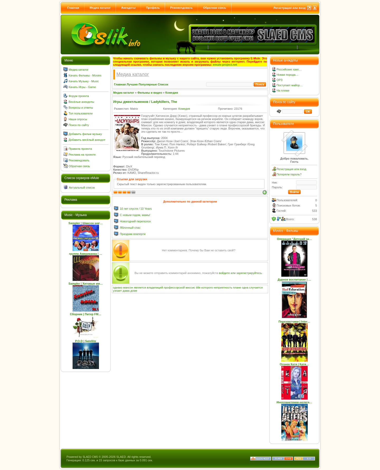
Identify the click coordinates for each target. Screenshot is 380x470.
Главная (73, 7)
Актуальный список (82, 187)
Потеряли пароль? (289, 174)
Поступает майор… (290, 85)
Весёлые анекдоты (81, 101)
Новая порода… (287, 74)
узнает (117, 290)
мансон (128, 287)
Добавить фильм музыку (85, 134)
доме (133, 290)
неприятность (223, 287)
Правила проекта (80, 148)
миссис (190, 287)
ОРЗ (279, 79)
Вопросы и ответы (81, 107)
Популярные (148, 84)
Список (163, 84)
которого (207, 287)
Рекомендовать (181, 7)
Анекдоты (128, 7)
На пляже (283, 90)
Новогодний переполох (135, 221)
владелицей (155, 287)
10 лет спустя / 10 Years (136, 208)
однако (117, 287)
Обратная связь (214, 7)
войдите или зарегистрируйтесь (240, 273)
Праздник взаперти (132, 234)
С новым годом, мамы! (135, 215)
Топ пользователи (81, 113)
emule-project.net (225, 64)
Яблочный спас (130, 227)
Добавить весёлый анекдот (87, 139)
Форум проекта (79, 96)
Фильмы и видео (149, 92)
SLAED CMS (90, 456)
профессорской (174, 287)
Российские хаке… (289, 69)
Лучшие (132, 84)
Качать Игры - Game (82, 87)
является (140, 287)
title (198, 287)
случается (256, 287)
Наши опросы (78, 119)
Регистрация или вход (289, 7)
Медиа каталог (100, 7)
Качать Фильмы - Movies (85, 75)
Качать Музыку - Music (84, 81)
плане (237, 287)
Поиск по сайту (79, 125)
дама (126, 290)
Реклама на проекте (82, 154)
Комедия (171, 92)
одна (245, 287)
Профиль (153, 7)
